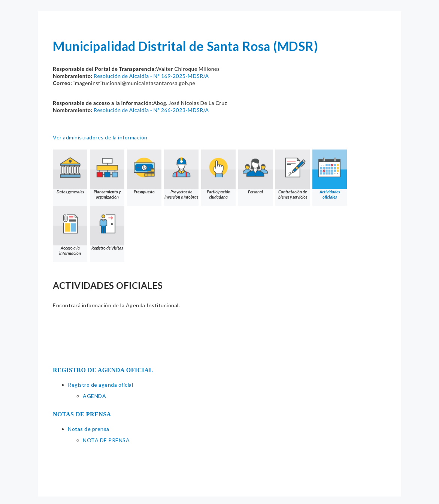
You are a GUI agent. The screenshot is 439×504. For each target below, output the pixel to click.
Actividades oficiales (329, 174)
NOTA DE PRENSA (106, 440)
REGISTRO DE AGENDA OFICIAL (103, 370)
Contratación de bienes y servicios (292, 174)
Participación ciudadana (218, 174)
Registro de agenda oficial (100, 384)
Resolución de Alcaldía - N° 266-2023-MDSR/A (151, 110)
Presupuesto (144, 172)
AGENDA (94, 396)
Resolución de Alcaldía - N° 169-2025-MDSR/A (151, 76)
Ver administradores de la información (100, 137)
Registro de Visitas (107, 228)
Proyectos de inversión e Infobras (181, 174)
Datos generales (70, 172)
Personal (255, 172)
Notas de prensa (88, 429)
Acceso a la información (70, 231)
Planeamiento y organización (107, 174)
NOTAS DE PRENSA (82, 414)
